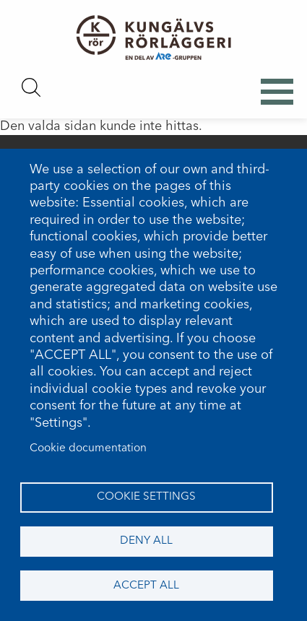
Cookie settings (146, 497)
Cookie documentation (88, 448)
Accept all (146, 585)
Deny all (146, 541)
